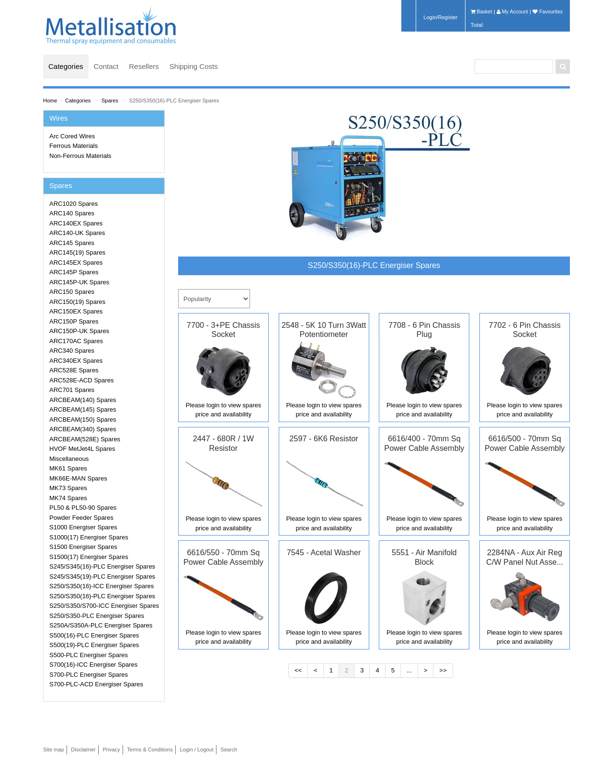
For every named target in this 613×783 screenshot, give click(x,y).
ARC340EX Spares (75, 360)
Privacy (111, 749)
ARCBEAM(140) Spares (82, 399)
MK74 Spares (68, 498)
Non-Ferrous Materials (80, 155)
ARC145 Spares (71, 242)
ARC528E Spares (74, 370)
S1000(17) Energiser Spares (88, 537)
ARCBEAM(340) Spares (82, 429)
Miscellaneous (69, 458)
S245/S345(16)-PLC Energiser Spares (102, 566)
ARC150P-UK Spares (79, 331)
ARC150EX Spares (75, 311)
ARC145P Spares (73, 272)
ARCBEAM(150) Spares (82, 419)
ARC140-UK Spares (77, 232)
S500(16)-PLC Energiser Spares (94, 635)
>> (442, 670)
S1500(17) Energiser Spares (88, 556)
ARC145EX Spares (75, 262)
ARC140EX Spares (75, 223)
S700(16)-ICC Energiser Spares (93, 664)
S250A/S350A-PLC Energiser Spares (100, 625)
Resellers (144, 66)
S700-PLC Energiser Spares (88, 674)
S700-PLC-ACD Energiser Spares (96, 684)
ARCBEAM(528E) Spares (84, 439)
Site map (53, 749)
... (409, 670)
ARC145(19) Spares (77, 252)
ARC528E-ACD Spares (81, 380)
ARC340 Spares (71, 350)
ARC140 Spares (71, 213)
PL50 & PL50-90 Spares (82, 507)
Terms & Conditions (150, 749)
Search (228, 749)
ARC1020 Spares (73, 203)
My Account (512, 11)
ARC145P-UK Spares (79, 282)
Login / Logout (197, 749)
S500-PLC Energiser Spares (88, 655)
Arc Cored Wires (72, 136)
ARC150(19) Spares (77, 301)
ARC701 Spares (71, 389)
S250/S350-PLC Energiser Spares (96, 615)
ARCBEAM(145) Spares (82, 409)
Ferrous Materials (73, 145)
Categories (65, 66)
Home (50, 100)
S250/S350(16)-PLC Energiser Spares (174, 100)
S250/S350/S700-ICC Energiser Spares (104, 605)
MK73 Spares (68, 488)
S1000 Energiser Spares (83, 527)
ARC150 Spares (71, 291)
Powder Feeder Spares (81, 517)
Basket (481, 11)
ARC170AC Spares (76, 341)
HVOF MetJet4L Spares (82, 448)
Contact (106, 66)
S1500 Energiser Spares (83, 546)
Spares (110, 100)
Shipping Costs (194, 66)
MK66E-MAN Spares (78, 478)
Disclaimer (83, 749)
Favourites (548, 11)
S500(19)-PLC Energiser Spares (94, 645)
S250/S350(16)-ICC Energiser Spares (101, 586)
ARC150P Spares (73, 321)
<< (298, 670)
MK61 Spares (68, 468)
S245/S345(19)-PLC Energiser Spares (102, 576)
